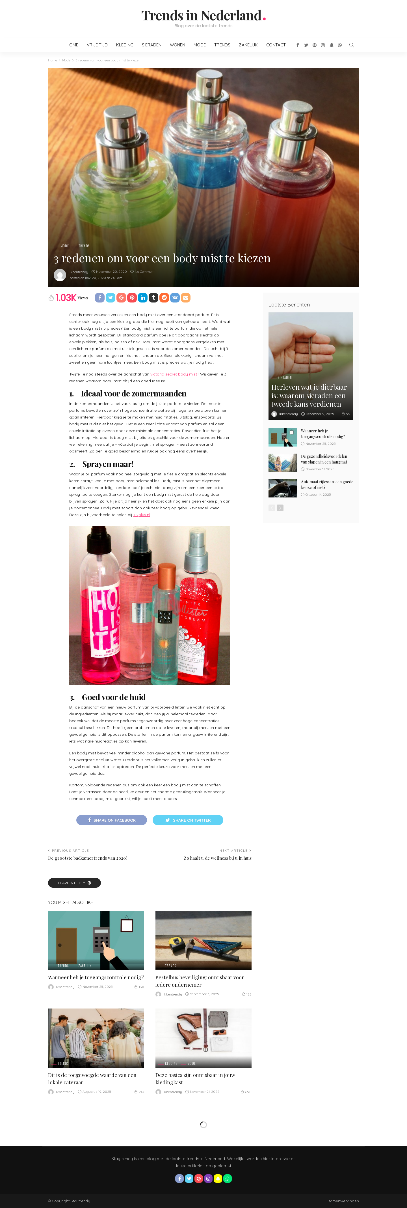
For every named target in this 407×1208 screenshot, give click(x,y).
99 (345, 414)
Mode (200, 45)
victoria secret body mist (173, 374)
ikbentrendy (79, 272)
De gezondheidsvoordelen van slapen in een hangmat (324, 459)
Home (72, 45)
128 (247, 994)
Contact (276, 45)
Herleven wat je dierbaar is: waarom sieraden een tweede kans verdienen (309, 395)
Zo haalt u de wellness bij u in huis (218, 858)
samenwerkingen (343, 1201)
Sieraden (151, 45)
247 (139, 1092)
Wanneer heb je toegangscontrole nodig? (96, 977)
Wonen (177, 45)
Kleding (124, 45)
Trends (222, 45)
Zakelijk (248, 45)
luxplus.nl (141, 514)
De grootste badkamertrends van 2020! (87, 858)
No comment (145, 271)
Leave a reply (72, 882)
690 (246, 1092)
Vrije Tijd (97, 45)
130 (139, 987)
